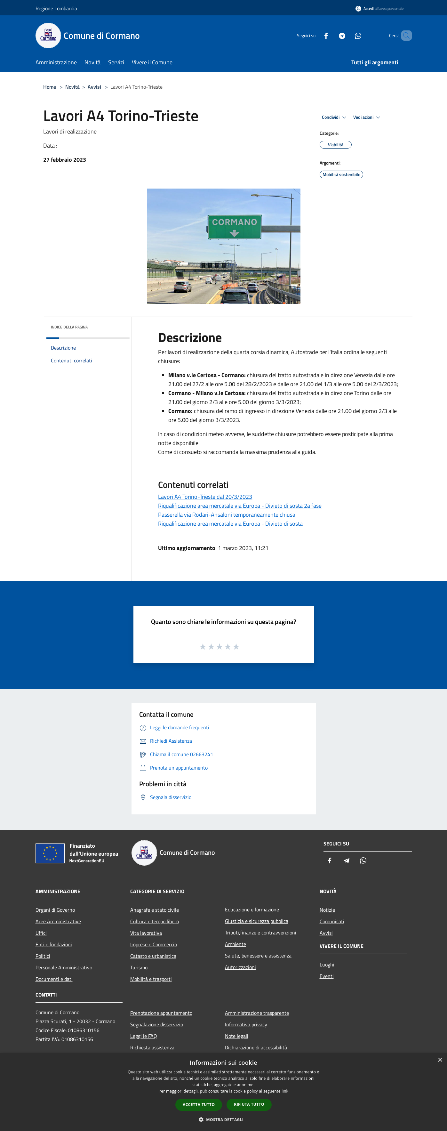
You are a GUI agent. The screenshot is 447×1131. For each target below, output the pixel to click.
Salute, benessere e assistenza (258, 955)
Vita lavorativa (146, 933)
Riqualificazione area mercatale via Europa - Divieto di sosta (230, 523)
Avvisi (94, 87)
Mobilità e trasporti (151, 979)
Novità (72, 87)
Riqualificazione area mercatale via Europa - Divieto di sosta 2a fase (240, 505)
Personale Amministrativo (64, 967)
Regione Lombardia (56, 8)
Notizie (327, 910)
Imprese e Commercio (153, 944)
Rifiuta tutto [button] (249, 1104)
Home (49, 87)
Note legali (236, 1036)
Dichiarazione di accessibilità (256, 1047)
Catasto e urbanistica (153, 956)
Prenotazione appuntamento (161, 1013)
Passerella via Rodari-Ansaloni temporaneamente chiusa (226, 514)
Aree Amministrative (58, 921)
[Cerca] (404, 35)
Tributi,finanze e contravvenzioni (260, 932)
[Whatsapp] (347, 35)
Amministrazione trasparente (257, 1013)
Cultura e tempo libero (154, 921)
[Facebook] (315, 35)
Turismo (139, 967)
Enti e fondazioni (54, 944)
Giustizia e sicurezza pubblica (256, 921)
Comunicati (332, 921)
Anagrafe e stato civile (154, 910)
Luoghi (327, 964)
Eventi (327, 976)
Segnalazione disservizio (156, 1024)
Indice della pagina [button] (69, 327)
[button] (224, 1119)
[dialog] (223, 1092)
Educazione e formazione (252, 909)
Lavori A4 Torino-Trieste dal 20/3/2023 (205, 496)
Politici (43, 956)
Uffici (41, 933)
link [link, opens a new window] (285, 1091)
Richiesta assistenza (152, 1047)
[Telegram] (331, 35)
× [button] (439, 1060)
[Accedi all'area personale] (379, 8)
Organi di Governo (55, 910)
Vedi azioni (367, 117)
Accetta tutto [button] (199, 1104)
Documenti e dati (54, 979)
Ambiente (235, 944)
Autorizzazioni (240, 967)
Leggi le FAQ (143, 1036)
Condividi (335, 117)
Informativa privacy (246, 1024)
